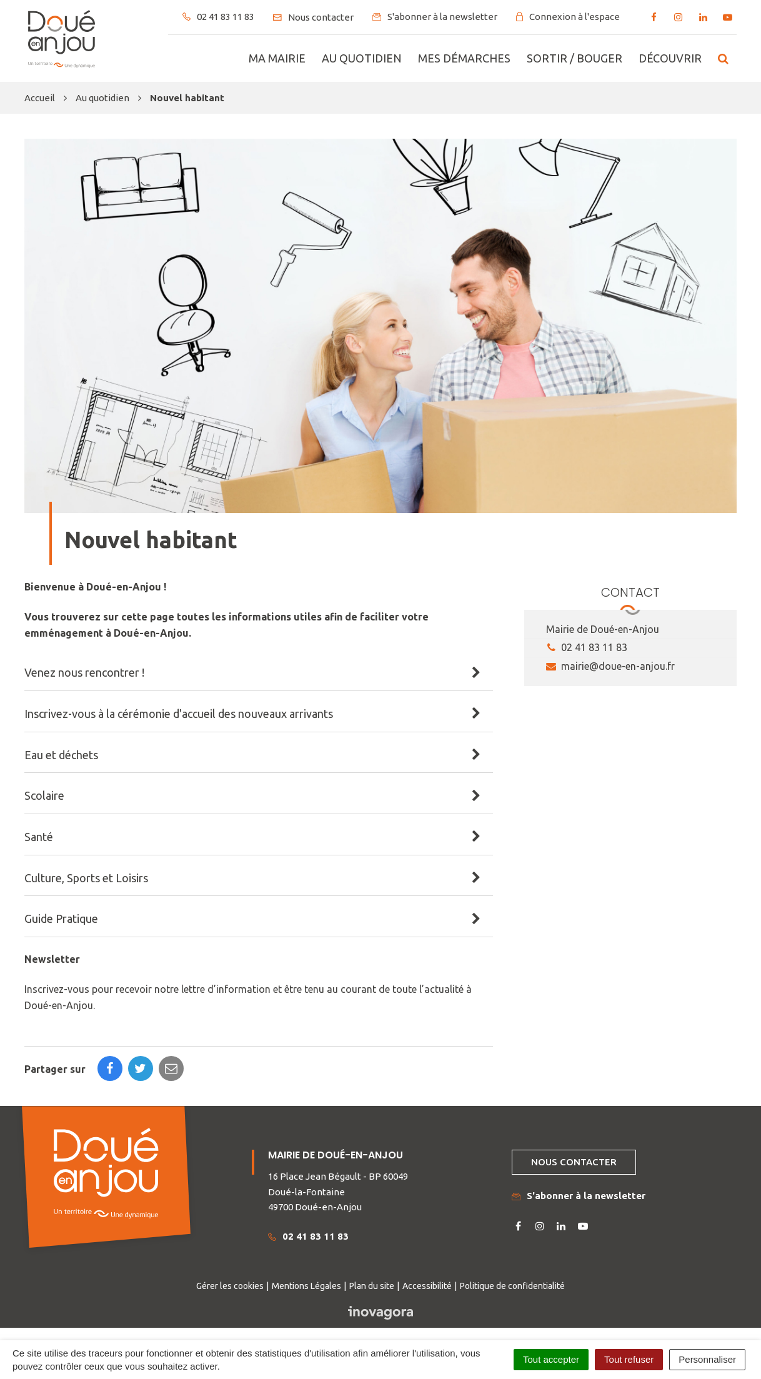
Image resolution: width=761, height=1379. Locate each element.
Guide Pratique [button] (61, 918)
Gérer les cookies (230, 1286)
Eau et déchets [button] (61, 755)
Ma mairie (277, 58)
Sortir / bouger (574, 58)
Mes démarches (464, 58)
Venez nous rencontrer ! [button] (84, 672)
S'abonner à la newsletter (578, 1195)
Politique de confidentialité (512, 1286)
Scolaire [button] (44, 795)
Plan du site (371, 1286)
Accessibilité (427, 1286)
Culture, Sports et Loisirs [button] (86, 878)
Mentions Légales (306, 1286)
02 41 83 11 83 (586, 647)
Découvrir (670, 58)
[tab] (258, 673)
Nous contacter (574, 1162)
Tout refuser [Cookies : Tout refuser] (629, 1359)
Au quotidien (362, 58)
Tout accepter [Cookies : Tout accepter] (551, 1359)
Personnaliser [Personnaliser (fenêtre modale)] (707, 1359)
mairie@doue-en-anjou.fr (610, 666)
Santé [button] (38, 836)
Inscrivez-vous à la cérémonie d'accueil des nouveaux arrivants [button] (178, 713)
